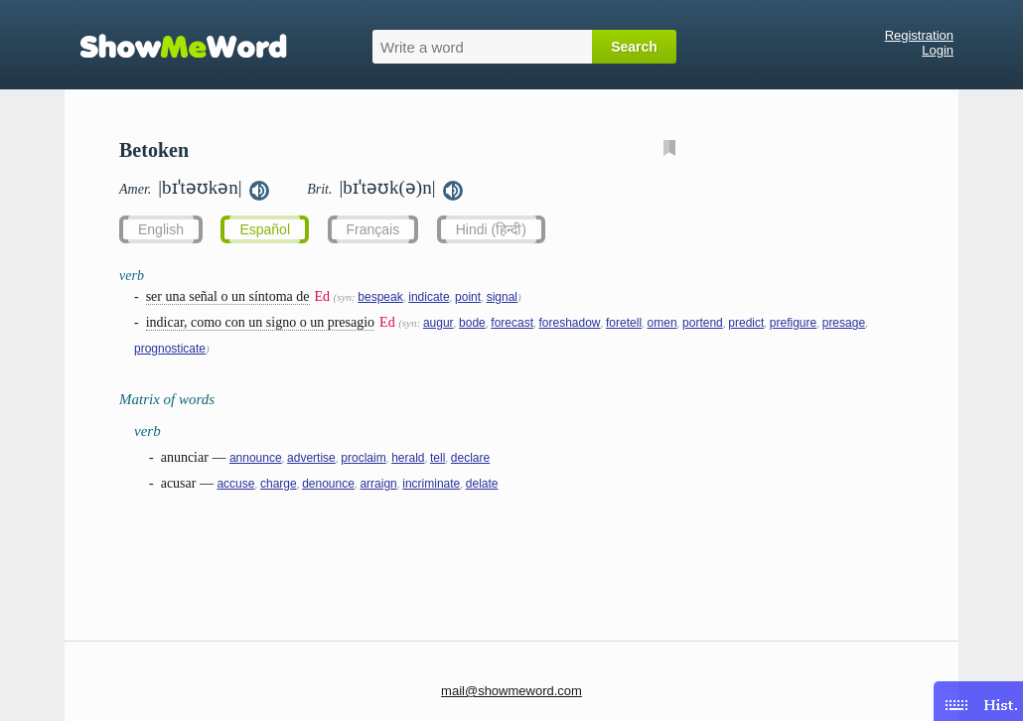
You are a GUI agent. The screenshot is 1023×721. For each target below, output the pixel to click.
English (161, 229)
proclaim (363, 458)
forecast (512, 323)
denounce (328, 484)
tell (437, 458)
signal (502, 297)
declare (470, 458)
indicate (428, 297)
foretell (624, 323)
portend (702, 323)
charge (278, 484)
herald (407, 458)
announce (255, 458)
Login (937, 50)
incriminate (431, 484)
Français (373, 229)
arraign (378, 484)
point (468, 297)
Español (264, 229)
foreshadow (569, 323)
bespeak (380, 297)
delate (482, 484)
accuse (235, 484)
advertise (311, 458)
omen (662, 323)
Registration (919, 35)
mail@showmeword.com (511, 690)
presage (843, 323)
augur (438, 323)
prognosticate (170, 349)
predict (746, 323)
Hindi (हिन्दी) (491, 229)
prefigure (793, 323)
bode (472, 323)
